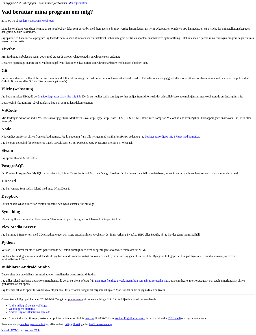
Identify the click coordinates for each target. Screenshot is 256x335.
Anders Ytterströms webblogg (36, 20)
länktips (78, 324)
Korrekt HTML (10, 330)
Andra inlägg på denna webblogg (28, 305)
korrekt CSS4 (33, 330)
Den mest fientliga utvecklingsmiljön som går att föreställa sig (131, 280)
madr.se (89, 318)
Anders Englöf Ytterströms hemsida (29, 312)
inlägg (68, 324)
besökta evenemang (100, 324)
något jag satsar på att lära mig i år (61, 96)
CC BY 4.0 (174, 318)
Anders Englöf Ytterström (130, 318)
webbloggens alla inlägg (34, 324)
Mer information (78, 3)
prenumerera (75, 299)
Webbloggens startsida (22, 308)
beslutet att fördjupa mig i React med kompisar (172, 136)
